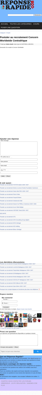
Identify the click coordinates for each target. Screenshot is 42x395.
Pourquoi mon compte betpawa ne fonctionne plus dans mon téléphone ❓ (20, 292)
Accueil (4, 24)
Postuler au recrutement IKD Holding (10, 229)
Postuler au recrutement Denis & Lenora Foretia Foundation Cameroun (19, 190)
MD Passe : (5, 305)
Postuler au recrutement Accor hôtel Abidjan (11, 209)
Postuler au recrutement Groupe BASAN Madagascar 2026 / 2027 (17, 266)
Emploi (8, 33)
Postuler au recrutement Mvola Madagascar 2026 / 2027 (15, 279)
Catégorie (2, 33)
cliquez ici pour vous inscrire (24, 311)
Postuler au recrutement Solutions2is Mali (11, 203)
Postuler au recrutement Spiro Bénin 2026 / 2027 (13, 288)
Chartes (4, 385)
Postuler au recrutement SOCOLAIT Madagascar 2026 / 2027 (16, 282)
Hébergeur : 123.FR (8, 387)
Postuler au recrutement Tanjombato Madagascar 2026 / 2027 (16, 273)
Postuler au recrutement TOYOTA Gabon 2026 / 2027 (14, 187)
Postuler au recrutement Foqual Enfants (10, 200)
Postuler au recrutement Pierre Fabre (10, 197)
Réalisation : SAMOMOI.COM (26, 387)
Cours (36, 24)
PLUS (3, 390)
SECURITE (3, 216)
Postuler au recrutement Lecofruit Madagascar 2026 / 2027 (15, 269)
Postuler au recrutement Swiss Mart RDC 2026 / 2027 (14, 193)
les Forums (26, 385)
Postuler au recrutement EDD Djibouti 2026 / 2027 (13, 285)
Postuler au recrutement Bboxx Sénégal (10, 232)
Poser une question (10, 27)
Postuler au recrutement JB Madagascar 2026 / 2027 (14, 276)
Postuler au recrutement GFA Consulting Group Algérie (14, 222)
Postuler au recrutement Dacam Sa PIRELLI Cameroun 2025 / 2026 (18, 206)
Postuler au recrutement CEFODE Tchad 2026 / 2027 (14, 213)
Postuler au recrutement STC (8, 219)
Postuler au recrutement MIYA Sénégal (10, 225)
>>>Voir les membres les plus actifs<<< (10, 330)
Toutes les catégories (20, 24)
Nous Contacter (14, 385)
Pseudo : (5, 302)
